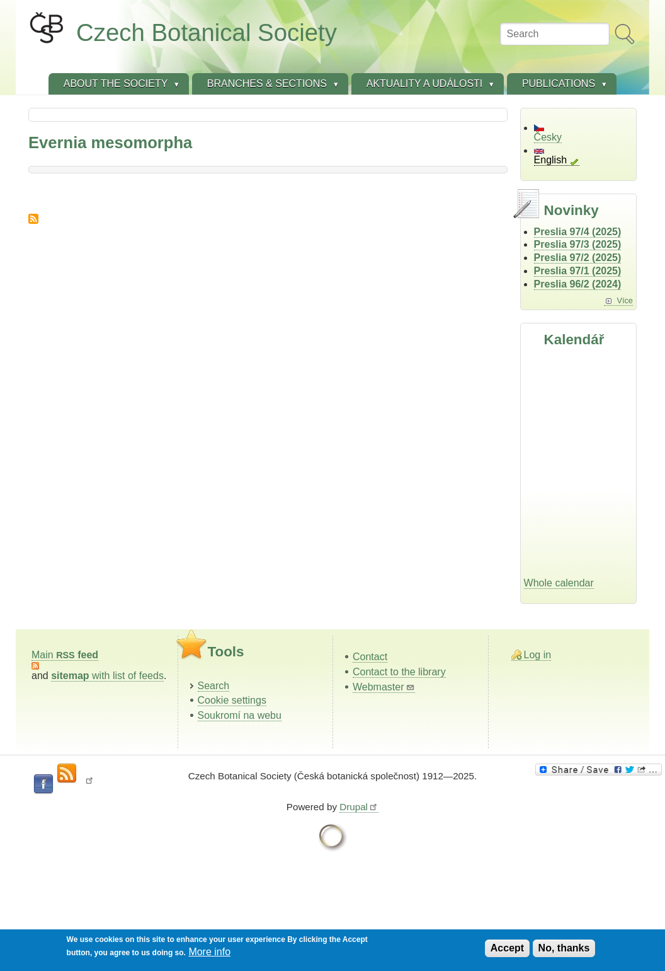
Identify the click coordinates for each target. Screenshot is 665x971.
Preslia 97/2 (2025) (578, 257)
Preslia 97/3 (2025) (578, 244)
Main (64, 654)
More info (209, 951)
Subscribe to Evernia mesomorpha (33, 219)
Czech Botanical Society (206, 32)
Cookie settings (232, 700)
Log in (538, 654)
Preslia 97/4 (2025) (578, 231)
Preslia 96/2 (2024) (578, 284)
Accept (507, 948)
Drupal (358, 806)
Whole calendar (559, 583)
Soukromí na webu (239, 715)
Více (625, 300)
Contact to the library (399, 671)
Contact (370, 656)
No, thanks (564, 948)
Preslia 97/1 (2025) (578, 270)
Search (214, 685)
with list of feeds (107, 675)
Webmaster (384, 687)
